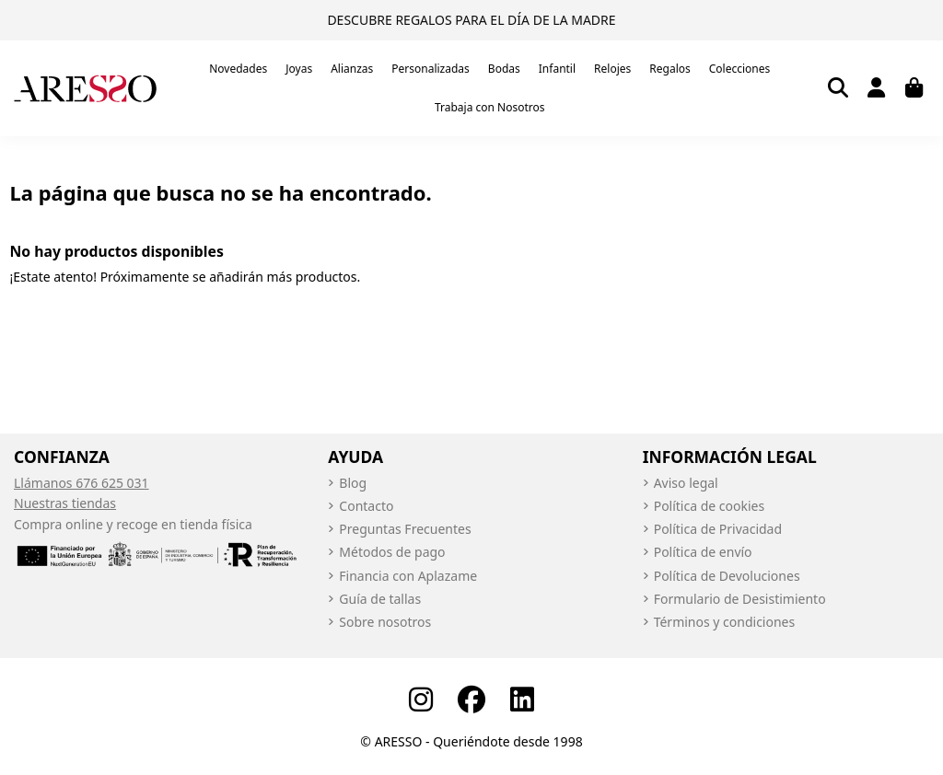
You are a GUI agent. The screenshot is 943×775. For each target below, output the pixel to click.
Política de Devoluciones (727, 575)
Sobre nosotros (385, 621)
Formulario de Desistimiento (740, 598)
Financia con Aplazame (408, 575)
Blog (353, 483)
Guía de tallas (380, 598)
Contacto (366, 506)
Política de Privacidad (718, 529)
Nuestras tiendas (65, 503)
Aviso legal (686, 483)
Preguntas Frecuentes (405, 529)
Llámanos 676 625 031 (81, 483)
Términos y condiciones (725, 621)
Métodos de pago (392, 552)
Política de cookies (709, 506)
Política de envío (703, 552)
